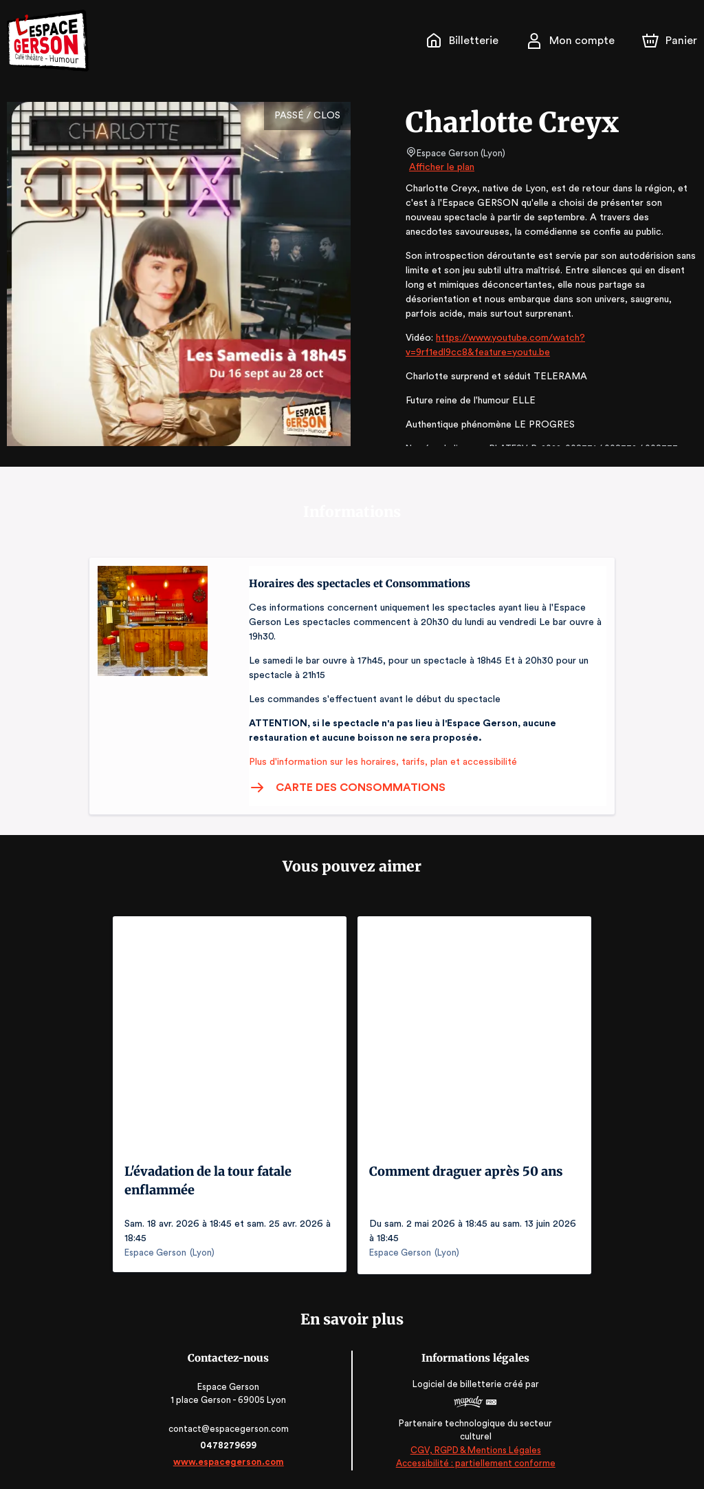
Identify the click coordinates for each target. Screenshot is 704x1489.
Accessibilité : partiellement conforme (475, 1461)
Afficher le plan (440, 167)
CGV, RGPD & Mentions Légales (474, 1448)
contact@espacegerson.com (230, 1427)
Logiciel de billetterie (456, 1382)
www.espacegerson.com (230, 1460)
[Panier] (669, 40)
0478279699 (229, 1443)
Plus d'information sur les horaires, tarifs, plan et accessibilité (379, 762)
